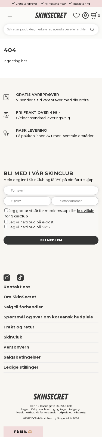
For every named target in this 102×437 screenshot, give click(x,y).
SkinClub (13, 337)
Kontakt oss (17, 286)
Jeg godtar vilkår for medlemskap (39, 210)
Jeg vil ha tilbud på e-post (31, 222)
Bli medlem (51, 240)
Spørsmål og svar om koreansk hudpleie (48, 317)
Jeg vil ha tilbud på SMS (29, 227)
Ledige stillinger (21, 367)
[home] (51, 15)
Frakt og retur (19, 327)
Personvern (16, 347)
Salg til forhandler (23, 307)
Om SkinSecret (20, 296)
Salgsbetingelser (22, 357)
